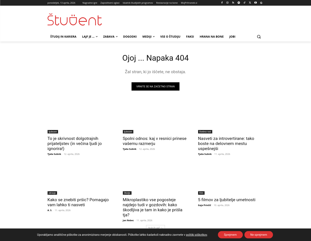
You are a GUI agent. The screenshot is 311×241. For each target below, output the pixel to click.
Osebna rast (205, 131)
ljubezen (53, 131)
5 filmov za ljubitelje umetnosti (227, 200)
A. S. (50, 210)
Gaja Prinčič (204, 205)
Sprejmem (230, 234)
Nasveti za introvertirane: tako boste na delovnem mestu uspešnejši (226, 143)
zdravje (52, 193)
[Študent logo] (80, 19)
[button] (259, 36)
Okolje (127, 193)
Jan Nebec (128, 220)
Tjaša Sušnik (54, 154)
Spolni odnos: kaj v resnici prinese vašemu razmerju (155, 141)
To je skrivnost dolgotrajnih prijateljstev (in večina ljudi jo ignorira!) (75, 143)
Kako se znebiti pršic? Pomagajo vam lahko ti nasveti (78, 202)
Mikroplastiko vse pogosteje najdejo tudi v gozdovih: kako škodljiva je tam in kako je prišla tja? (153, 208)
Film (201, 193)
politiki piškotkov (196, 234)
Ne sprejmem (258, 234)
